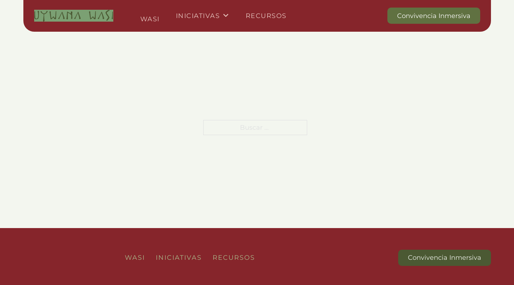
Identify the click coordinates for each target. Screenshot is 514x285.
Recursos (266, 16)
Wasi (150, 19)
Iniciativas (198, 16)
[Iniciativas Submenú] (226, 15)
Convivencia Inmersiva (433, 16)
